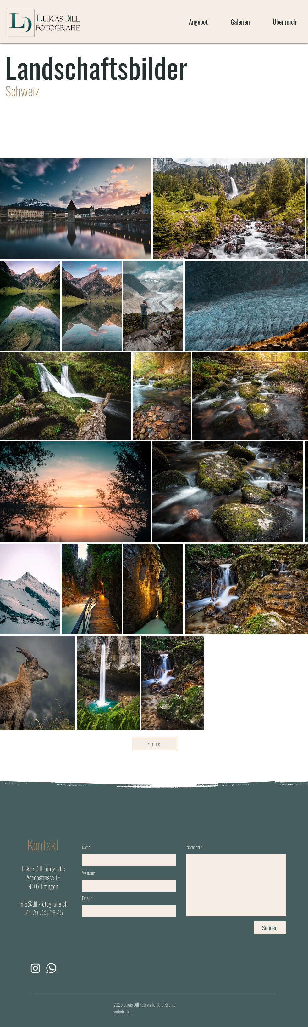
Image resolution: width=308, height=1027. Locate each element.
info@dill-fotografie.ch (43, 904)
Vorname (88, 872)
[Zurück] (154, 744)
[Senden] (270, 927)
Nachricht (193, 847)
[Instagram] (35, 968)
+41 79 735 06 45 (43, 912)
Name (86, 847)
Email (86, 898)
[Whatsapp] (51, 968)
